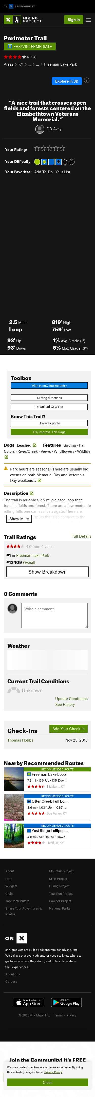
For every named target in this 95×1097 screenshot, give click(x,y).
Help (8, 879)
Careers (11, 981)
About (9, 871)
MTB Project (58, 879)
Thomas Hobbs (20, 740)
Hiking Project (59, 886)
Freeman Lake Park (60, 64)
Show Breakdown (47, 572)
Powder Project (60, 901)
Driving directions (49, 398)
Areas (8, 64)
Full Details (81, 536)
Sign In (74, 19)
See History (65, 704)
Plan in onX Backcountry (49, 386)
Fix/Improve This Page (49, 432)
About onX (13, 974)
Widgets (11, 886)
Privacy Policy (53, 1072)
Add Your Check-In (68, 728)
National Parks (59, 908)
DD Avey (54, 128)
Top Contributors (17, 901)
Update (71, 698)
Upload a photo (49, 423)
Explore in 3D (67, 81)
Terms (58, 1015)
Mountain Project (61, 871)
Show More (19, 518)
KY (20, 64)
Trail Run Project (61, 894)
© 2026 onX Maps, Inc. (34, 1015)
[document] (47, 1075)
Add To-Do (43, 171)
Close (47, 1082)
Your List (62, 171)
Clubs (9, 894)
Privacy (71, 1015)
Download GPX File (49, 407)
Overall (29, 562)
